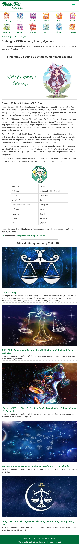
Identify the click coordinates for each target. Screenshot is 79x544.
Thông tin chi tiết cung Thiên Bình (30, 236)
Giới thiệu (22, 542)
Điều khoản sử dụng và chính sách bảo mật (44, 542)
